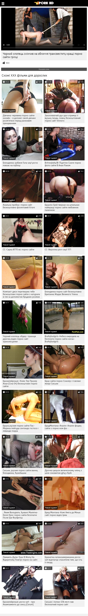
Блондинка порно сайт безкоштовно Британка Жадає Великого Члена (63, 293)
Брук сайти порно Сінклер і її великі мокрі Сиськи (63, 382)
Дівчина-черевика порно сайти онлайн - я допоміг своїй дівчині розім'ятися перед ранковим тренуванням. (19, 119)
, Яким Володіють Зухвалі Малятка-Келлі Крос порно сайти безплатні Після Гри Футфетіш (20, 515)
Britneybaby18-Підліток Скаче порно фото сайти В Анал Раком (63, 164)
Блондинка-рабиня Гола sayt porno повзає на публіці (20, 164)
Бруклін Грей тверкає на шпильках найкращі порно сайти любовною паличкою (62, 207)
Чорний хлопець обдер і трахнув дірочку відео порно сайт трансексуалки (19, 339)
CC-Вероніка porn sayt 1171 (58, 249)
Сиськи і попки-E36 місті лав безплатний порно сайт (59, 603)
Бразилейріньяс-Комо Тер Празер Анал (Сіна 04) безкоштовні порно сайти (20, 384)
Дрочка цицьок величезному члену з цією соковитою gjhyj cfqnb (63, 471)
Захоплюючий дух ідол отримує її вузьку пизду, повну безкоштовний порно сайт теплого (62, 118)
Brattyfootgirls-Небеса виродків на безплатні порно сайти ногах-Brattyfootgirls (62, 339)
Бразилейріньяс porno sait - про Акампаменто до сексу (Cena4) (19, 603)
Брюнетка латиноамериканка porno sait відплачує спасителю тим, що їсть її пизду (63, 560)
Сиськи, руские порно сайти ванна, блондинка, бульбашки (20, 471)
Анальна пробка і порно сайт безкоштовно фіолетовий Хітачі (19, 206)
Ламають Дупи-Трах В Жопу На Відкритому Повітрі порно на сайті (20, 558)
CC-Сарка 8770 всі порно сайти (18, 249)
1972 (7, 63)
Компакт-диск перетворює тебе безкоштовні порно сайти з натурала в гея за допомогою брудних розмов (21, 294)
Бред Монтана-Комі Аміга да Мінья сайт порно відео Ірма (62, 513)
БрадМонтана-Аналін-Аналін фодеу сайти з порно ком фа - (63, 427)
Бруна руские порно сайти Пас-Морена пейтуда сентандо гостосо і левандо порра (21, 428)
